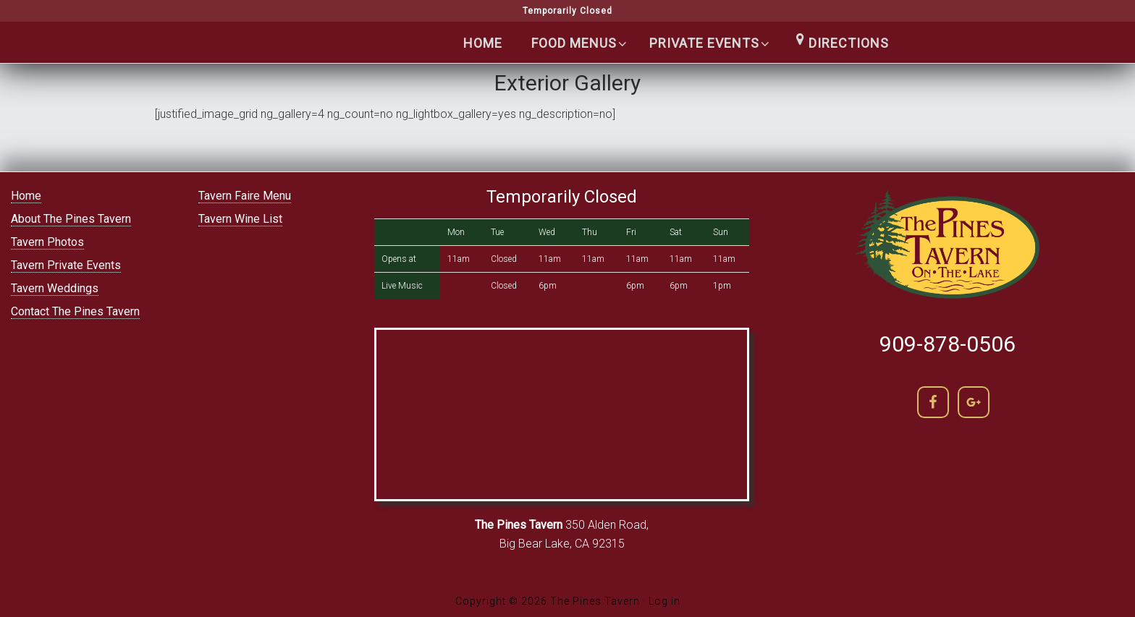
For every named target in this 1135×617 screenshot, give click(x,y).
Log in (664, 601)
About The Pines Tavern (71, 219)
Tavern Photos (47, 242)
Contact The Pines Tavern (75, 311)
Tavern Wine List (240, 219)
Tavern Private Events (66, 265)
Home (26, 196)
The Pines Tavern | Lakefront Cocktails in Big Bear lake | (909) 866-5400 (271, 73)
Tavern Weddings (54, 288)
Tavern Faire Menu (244, 196)
